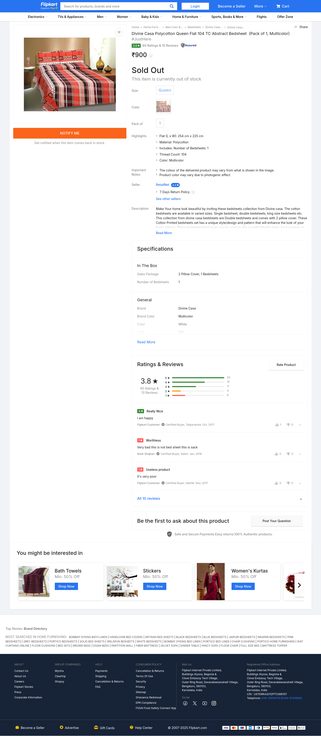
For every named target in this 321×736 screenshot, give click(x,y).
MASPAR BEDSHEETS (271, 637)
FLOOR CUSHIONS (43, 645)
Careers (19, 681)
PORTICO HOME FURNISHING (276, 641)
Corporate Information (28, 697)
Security (141, 681)
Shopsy (59, 681)
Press (17, 692)
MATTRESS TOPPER (274, 645)
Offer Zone (285, 17)
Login (195, 6)
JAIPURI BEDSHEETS (242, 637)
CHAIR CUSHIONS (243, 641)
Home (135, 27)
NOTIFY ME (70, 133)
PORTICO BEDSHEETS (63, 641)
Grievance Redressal (148, 697)
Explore (49, 8)
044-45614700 (271, 698)
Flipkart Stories (23, 686)
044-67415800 (292, 698)
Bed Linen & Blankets (174, 27)
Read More (146, 342)
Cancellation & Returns (109, 681)
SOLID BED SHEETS (92, 641)
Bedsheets (194, 27)
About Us (20, 676)
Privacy (140, 686)
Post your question (276, 521)
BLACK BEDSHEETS (188, 637)
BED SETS (64, 645)
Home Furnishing (152, 27)
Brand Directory (35, 628)
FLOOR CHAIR (229, 645)
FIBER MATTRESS (147, 645)
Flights (262, 17)
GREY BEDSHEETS (35, 641)
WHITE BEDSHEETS (149, 641)
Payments (101, 671)
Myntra (59, 671)
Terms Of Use (144, 676)
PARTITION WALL (122, 645)
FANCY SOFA (209, 645)
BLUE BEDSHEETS (214, 637)
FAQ (97, 686)
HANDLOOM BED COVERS (126, 637)
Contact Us (21, 671)
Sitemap (141, 692)
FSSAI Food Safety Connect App (156, 708)
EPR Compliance (146, 702)
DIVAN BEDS (101, 645)
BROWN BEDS (82, 645)
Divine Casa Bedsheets (214, 27)
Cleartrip (60, 676)
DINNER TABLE (189, 645)
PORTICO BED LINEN (216, 641)
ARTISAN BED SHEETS (159, 637)
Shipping (100, 676)
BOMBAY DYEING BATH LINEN (88, 637)
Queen (165, 90)
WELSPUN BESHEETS (120, 641)
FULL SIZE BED (250, 645)
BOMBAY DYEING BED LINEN (182, 641)
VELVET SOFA (169, 645)
